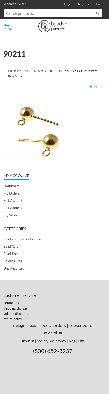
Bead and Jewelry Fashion (22, 239)
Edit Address (13, 208)
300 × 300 (51, 71)
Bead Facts (11, 254)
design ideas (24, 325)
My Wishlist (12, 215)
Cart (99, 4)
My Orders (11, 193)
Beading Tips (13, 261)
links (81, 341)
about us (27, 341)
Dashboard (12, 186)
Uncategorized (14, 268)
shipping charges (16, 308)
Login (67, 4)
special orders (53, 325)
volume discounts (16, 314)
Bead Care (11, 246)
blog (72, 341)
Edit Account (13, 201)
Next (96, 86)
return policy (13, 319)
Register (83, 4)
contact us (11, 303)
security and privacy (51, 341)
